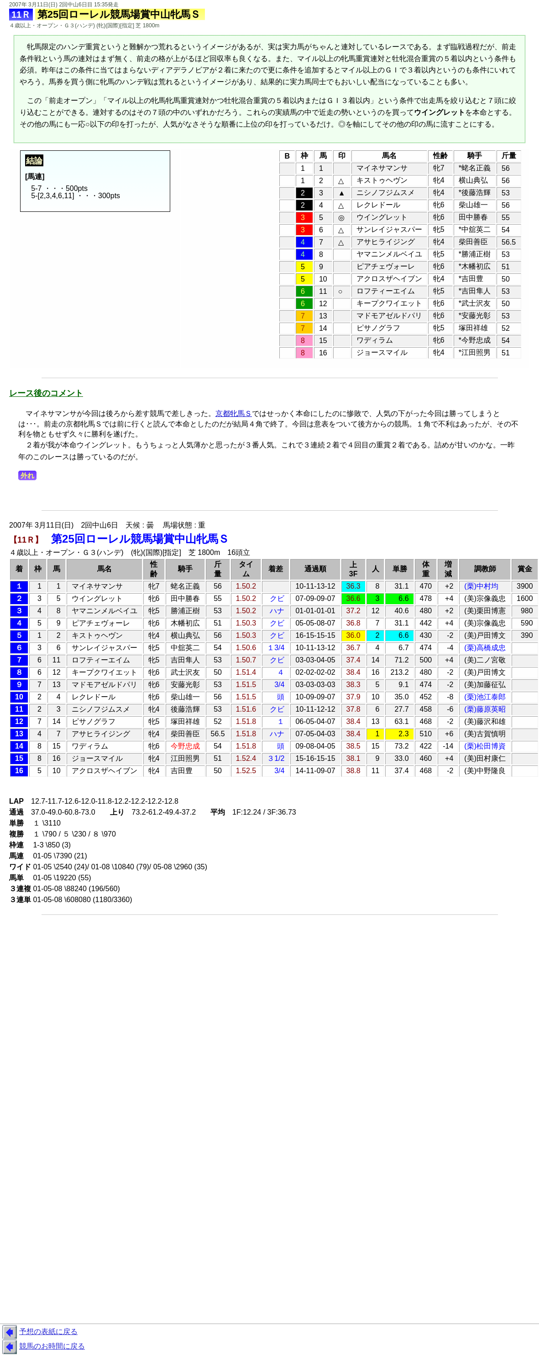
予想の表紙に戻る (39, 1332)
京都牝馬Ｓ (233, 413)
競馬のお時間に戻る (42, 1347)
